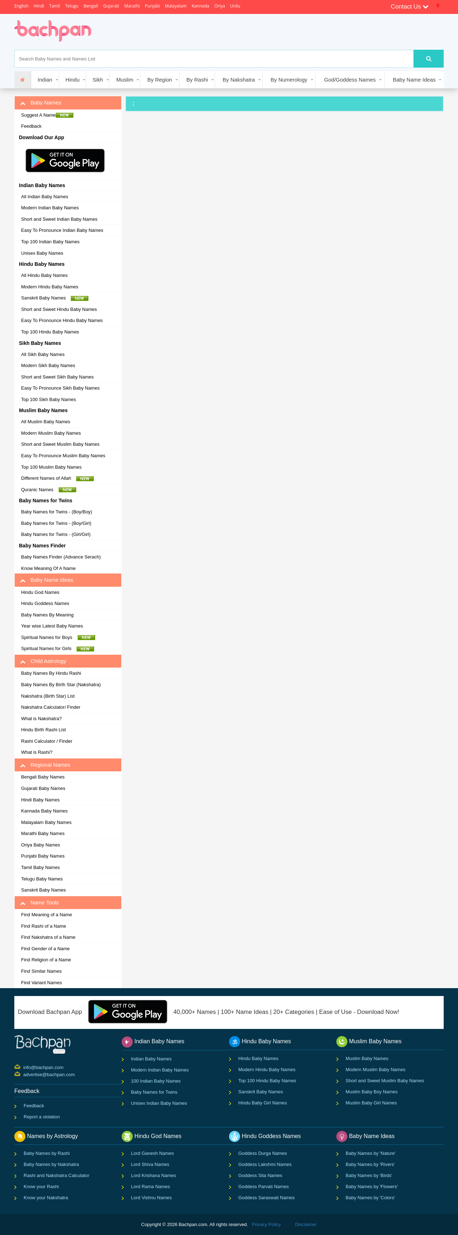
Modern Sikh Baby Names (48, 365)
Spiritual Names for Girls (57, 648)
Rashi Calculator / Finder (46, 741)
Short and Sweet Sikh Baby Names (57, 377)
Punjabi (152, 6)
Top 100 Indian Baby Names (50, 241)
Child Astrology (43, 661)
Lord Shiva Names (150, 1164)
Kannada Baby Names (44, 811)
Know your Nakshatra (46, 1197)
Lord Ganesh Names (152, 1153)
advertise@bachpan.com (24, 1074)
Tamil (54, 6)
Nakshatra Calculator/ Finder (50, 707)
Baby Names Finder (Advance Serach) (61, 557)
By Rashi (197, 80)
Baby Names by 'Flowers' (372, 1186)
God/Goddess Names (350, 80)
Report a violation (42, 1116)
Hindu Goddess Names (45, 603)
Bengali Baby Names (42, 777)
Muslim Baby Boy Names (372, 1091)
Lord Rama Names (150, 1186)
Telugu (72, 6)
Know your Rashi (41, 1186)
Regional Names (45, 765)
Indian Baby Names (151, 1058)
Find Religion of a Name (46, 959)
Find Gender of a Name (45, 948)
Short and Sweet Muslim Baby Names (60, 444)
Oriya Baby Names (40, 845)
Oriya (219, 6)
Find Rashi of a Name (43, 926)
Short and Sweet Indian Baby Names (59, 219)
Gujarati (111, 6)
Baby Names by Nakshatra (51, 1164)
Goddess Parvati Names (263, 1186)
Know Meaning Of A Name (48, 568)
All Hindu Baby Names (44, 275)
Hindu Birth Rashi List (43, 729)
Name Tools (39, 902)
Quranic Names (48, 490)
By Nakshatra (239, 80)
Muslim (124, 80)
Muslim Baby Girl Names (371, 1102)
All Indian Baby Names (44, 196)
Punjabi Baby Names (42, 856)
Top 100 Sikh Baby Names (48, 399)
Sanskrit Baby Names (54, 298)
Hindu (72, 80)
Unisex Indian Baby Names (159, 1103)
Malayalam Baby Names (46, 822)
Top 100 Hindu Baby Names (50, 332)
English (21, 6)
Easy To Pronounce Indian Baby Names (62, 230)
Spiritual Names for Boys (58, 637)
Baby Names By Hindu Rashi (51, 673)
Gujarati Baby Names (43, 788)
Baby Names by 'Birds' (369, 1175)
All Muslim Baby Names (45, 421)
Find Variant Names (41, 982)
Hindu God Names (40, 592)
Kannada (200, 6)
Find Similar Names (41, 971)
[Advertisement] (230, 32)
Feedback (31, 126)
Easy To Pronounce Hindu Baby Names (62, 320)
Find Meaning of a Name (46, 914)
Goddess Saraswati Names (266, 1197)
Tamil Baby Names (40, 867)
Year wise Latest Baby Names (52, 626)
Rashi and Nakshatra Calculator (56, 1175)
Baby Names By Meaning (47, 615)
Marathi (132, 6)
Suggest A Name (47, 115)
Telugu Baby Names (42, 879)
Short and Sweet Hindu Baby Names (59, 309)
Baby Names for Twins (154, 1092)
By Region (159, 80)
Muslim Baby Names (367, 1058)
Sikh (98, 80)
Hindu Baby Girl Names (262, 1102)
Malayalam (176, 6)
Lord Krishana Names (153, 1175)
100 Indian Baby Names (156, 1081)
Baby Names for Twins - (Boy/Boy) (56, 511)
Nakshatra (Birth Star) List (48, 696)
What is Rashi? (36, 752)
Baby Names (40, 102)
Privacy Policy (266, 1224)
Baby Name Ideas (414, 80)
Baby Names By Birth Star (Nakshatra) (61, 684)
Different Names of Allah (57, 478)
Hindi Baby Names (40, 799)
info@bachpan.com (24, 1067)
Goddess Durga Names (262, 1153)
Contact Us (410, 6)
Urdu (235, 6)
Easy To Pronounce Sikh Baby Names (60, 388)
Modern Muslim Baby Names (51, 433)
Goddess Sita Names (260, 1175)
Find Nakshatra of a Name (48, 937)
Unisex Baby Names (42, 253)
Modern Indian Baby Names (50, 207)
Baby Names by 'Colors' (370, 1197)
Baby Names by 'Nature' (370, 1153)
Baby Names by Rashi (47, 1153)
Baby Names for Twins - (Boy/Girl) (56, 523)
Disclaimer (306, 1224)
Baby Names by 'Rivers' (370, 1164)
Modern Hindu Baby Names (49, 286)
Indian (45, 80)
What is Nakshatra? (41, 718)
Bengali (90, 6)
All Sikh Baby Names (42, 354)
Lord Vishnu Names (151, 1197)
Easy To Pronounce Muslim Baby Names (63, 455)
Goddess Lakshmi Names (265, 1164)
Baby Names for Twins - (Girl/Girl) (56, 534)
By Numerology (289, 80)
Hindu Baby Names (258, 1058)
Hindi (39, 6)
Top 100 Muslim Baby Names (51, 467)
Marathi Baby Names (42, 833)
